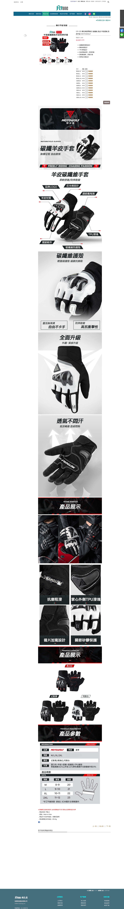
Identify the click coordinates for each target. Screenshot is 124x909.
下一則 (108, 826)
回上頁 (101, 826)
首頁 (91, 17)
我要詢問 (106, 102)
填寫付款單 (98, 1)
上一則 (95, 826)
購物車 (92, 1)
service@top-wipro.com (27, 890)
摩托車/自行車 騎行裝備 (104, 17)
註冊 (21, 2)
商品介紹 (95, 17)
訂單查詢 (104, 1)
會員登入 (16, 2)
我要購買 (90, 71)
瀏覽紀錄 (88, 1)
